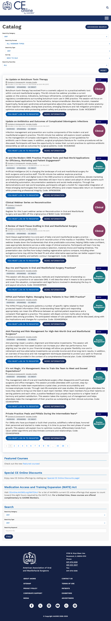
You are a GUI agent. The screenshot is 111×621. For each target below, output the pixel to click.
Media (26, 598)
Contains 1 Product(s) (15, 205)
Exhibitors (67, 593)
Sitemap (27, 583)
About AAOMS (29, 579)
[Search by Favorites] (55, 65)
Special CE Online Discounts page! (63, 478)
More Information (54, 114)
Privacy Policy (30, 588)
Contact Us (67, 579)
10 (48, 446)
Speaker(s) (21, 87)
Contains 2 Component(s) (16, 82)
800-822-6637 (72, 565)
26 (63, 446)
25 (58, 446)
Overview (11, 87)
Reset (103, 70)
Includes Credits (31, 82)
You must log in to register (23, 114)
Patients (66, 588)
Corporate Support (32, 593)
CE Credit (32, 87)
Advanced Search (97, 27)
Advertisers (68, 598)
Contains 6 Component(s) (16, 271)
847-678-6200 (72, 562)
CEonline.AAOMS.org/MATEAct (23, 492)
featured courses (31, 464)
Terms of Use (68, 583)
